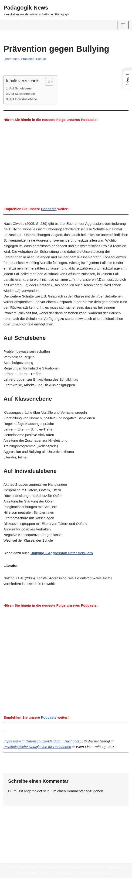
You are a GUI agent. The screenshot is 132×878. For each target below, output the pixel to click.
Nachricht (71, 741)
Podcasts (49, 209)
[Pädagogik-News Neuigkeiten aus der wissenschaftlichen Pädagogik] (36, 10)
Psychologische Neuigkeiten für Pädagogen (37, 747)
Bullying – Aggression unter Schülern (61, 553)
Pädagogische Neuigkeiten (81, 868)
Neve (12, 868)
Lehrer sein (11, 59)
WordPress (27, 868)
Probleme (27, 59)
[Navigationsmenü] (123, 25)
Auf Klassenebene (22, 94)
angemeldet (33, 791)
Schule (41, 59)
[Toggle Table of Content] (47, 82)
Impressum (12, 741)
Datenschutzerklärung (43, 741)
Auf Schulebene (20, 88)
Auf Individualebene (23, 99)
